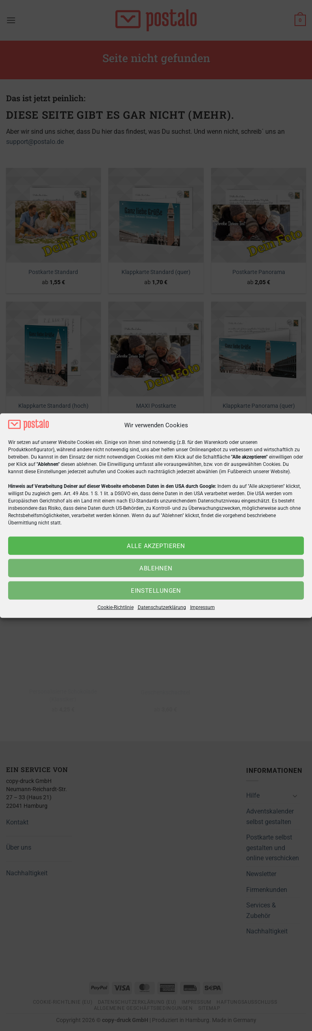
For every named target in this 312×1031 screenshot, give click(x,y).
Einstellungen (156, 590)
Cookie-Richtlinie (116, 607)
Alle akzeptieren (156, 546)
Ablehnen (156, 568)
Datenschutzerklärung (162, 607)
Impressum (202, 607)
